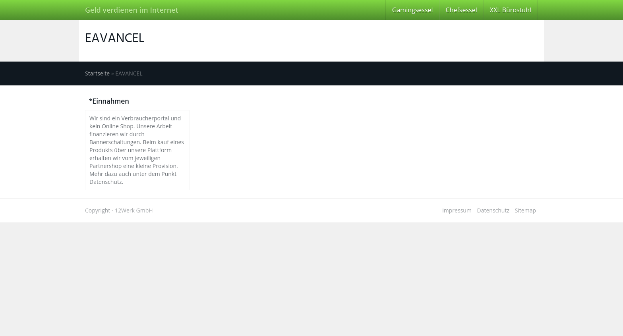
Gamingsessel (412, 10)
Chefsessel (461, 10)
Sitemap (525, 210)
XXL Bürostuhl (510, 10)
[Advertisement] (238, 278)
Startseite (97, 73)
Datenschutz (493, 210)
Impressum (457, 210)
